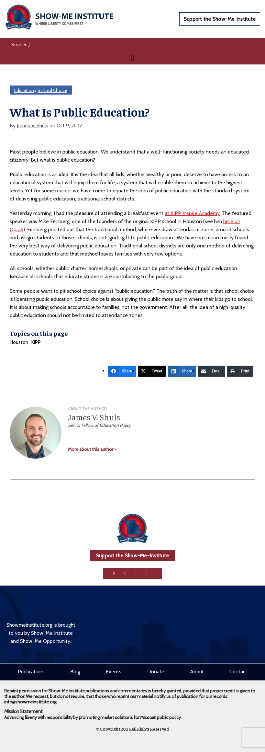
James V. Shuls (32, 125)
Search (20, 44)
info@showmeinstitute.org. (30, 702)
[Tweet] (152, 371)
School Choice (52, 90)
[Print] (240, 371)
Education (24, 90)
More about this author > (92, 449)
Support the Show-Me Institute (220, 19)
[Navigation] (132, 57)
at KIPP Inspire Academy (192, 213)
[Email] (212, 371)
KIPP (36, 342)
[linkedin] (137, 573)
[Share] (122, 371)
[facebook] (114, 573)
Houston (19, 342)
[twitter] (126, 573)
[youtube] (146, 573)
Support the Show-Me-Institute (132, 556)
